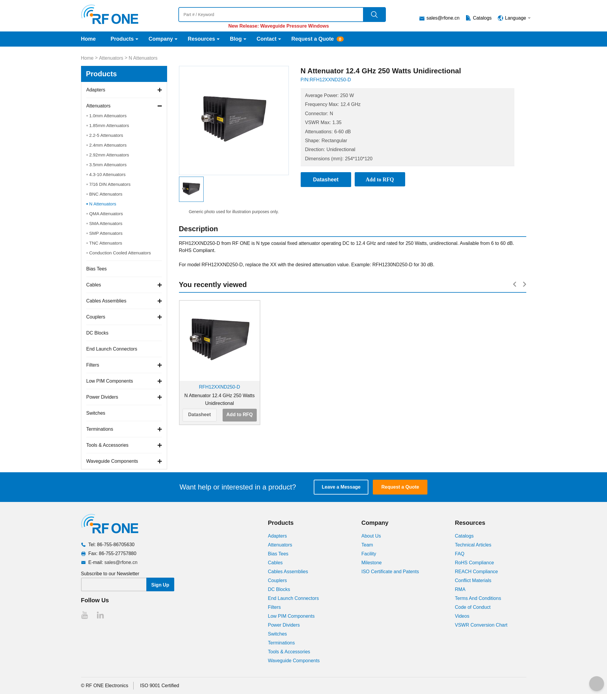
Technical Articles (473, 544)
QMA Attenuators (106, 213)
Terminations (99, 429)
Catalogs (482, 17)
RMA (460, 589)
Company (161, 39)
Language (515, 17)
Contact (267, 39)
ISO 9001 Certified (159, 685)
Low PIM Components (109, 381)
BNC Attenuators (106, 194)
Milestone (372, 562)
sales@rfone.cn (443, 17)
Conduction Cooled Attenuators (120, 252)
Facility (369, 553)
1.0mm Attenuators (108, 115)
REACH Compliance (476, 571)
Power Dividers (102, 397)
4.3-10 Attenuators (107, 174)
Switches (95, 413)
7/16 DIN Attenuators (110, 184)
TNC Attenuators (105, 242)
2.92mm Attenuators (109, 154)
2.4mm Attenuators (108, 145)
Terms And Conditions (478, 598)
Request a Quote (312, 39)
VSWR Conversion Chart (481, 625)
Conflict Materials (473, 580)
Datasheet (199, 414)
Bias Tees (96, 268)
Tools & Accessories (107, 445)
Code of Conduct (473, 607)
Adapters (95, 89)
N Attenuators (143, 58)
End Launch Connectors (111, 348)
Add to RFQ (239, 414)
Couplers (95, 316)
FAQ (460, 553)
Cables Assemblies (106, 300)
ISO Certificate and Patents (390, 571)
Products (122, 39)
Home (88, 39)
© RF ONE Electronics (104, 685)
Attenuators (111, 58)
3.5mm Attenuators (108, 164)
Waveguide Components (112, 461)
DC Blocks (97, 332)
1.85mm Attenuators (109, 125)
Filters (92, 364)
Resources (201, 39)
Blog (236, 39)
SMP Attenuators (106, 233)
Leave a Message (341, 486)
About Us (371, 535)
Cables (93, 284)
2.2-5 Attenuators (106, 135)
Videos (462, 616)
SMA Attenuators (106, 223)
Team (367, 544)
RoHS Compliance (474, 562)
